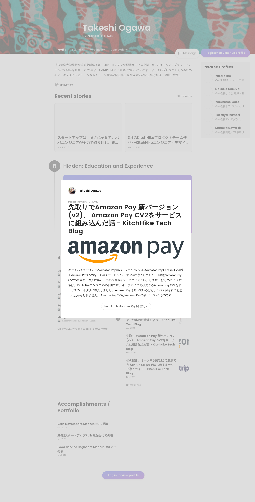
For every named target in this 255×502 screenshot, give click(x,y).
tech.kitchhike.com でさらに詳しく (126, 306)
